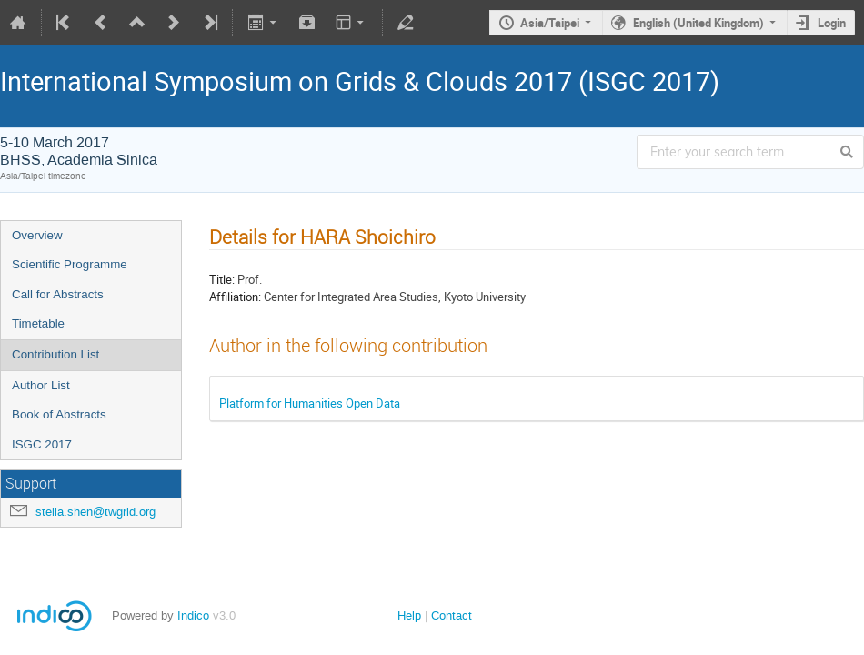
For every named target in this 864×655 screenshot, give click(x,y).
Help (409, 615)
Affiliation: (235, 296)
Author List (41, 385)
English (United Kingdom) (698, 23)
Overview (37, 235)
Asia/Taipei (549, 23)
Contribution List (55, 354)
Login (832, 23)
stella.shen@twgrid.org (95, 511)
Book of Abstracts (59, 414)
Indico (193, 615)
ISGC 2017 (42, 444)
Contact (451, 615)
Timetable (38, 323)
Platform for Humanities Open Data (309, 403)
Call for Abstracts (58, 294)
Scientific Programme (69, 264)
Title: (222, 279)
